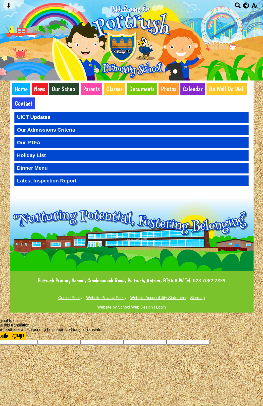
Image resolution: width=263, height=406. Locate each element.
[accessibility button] (254, 7)
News (39, 89)
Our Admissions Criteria (46, 130)
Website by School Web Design (125, 307)
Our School (64, 89)
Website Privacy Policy (106, 298)
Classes (114, 89)
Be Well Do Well (227, 89)
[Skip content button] (8, 7)
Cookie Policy (70, 298)
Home (21, 89)
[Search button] (237, 7)
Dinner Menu (32, 168)
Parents (91, 89)
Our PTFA (28, 142)
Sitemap (197, 298)
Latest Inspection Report (46, 180)
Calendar (193, 89)
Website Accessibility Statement (158, 298)
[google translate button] (246, 5)
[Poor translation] (18, 336)
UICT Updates (33, 117)
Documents (142, 89)
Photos (168, 89)
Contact (23, 103)
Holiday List (31, 155)
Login (161, 307)
